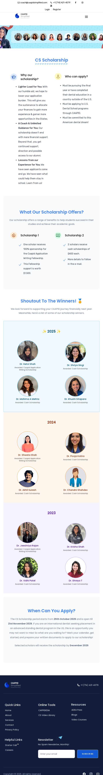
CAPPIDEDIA (44, 704)
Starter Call (11, 739)
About (8, 709)
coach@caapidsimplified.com (32, 2)
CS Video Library (46, 709)
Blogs (74, 709)
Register (57, 9)
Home (8, 704)
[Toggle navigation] (86, 17)
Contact (9, 719)
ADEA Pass (76, 704)
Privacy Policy (12, 724)
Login (47, 9)
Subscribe (87, 748)
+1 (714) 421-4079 (60, 2)
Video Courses (79, 714)
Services (9, 714)
